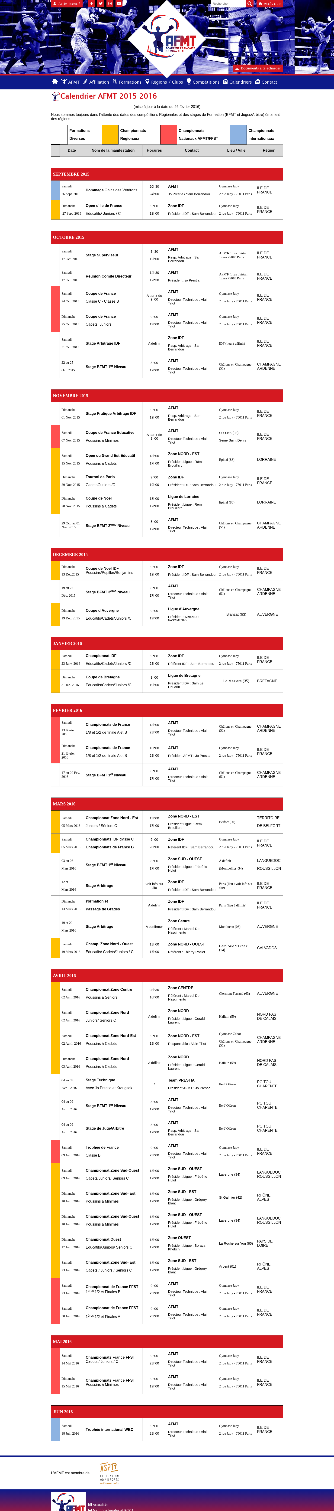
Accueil (55, 82)
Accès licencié (66, 4)
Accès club (270, 4)
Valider (250, 3)
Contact (269, 82)
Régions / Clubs (167, 82)
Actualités (100, 1505)
